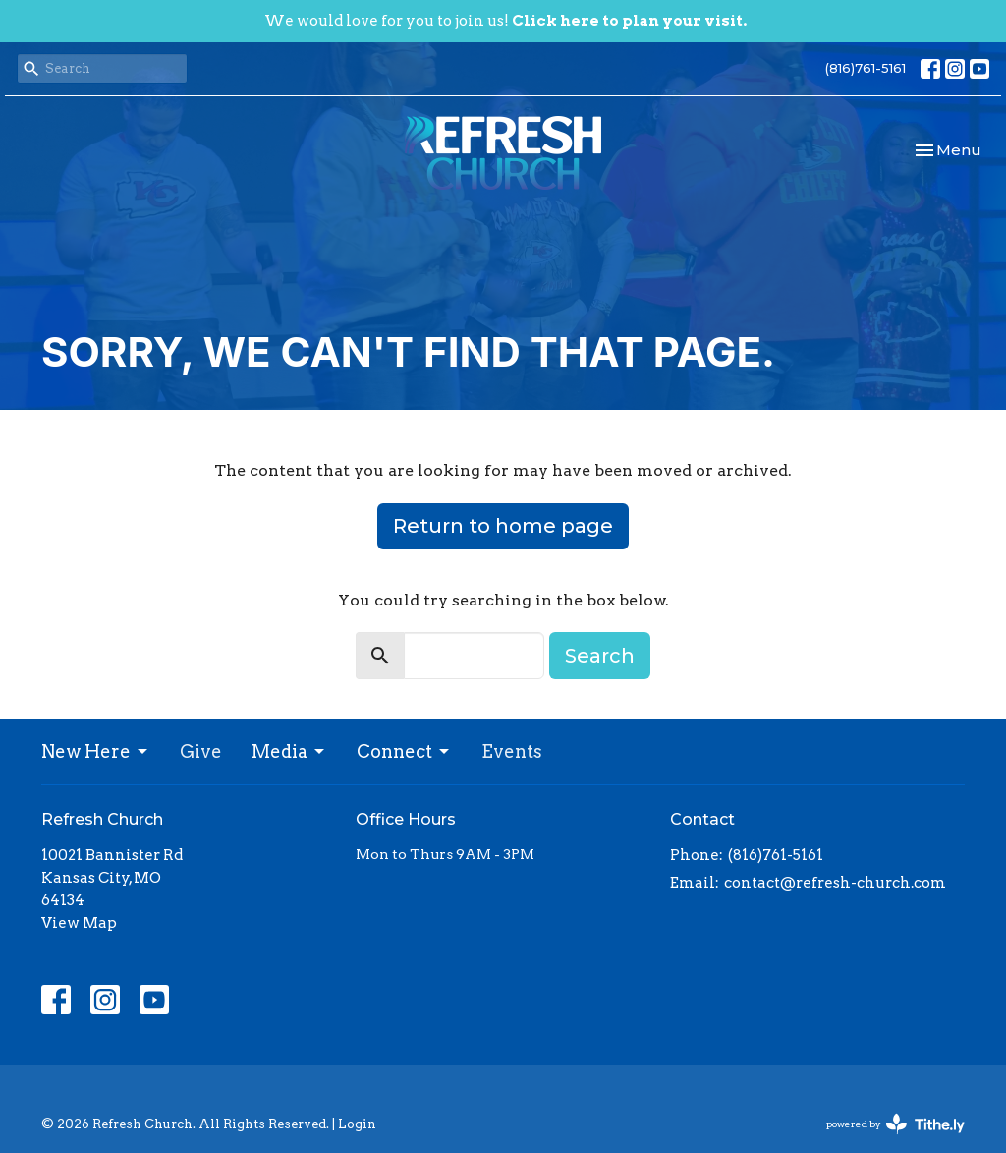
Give (201, 751)
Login (357, 1124)
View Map (79, 923)
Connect (404, 751)
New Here (95, 751)
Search (600, 655)
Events (511, 751)
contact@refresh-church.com (835, 883)
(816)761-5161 (865, 68)
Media (289, 751)
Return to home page (503, 526)
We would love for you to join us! (505, 20)
